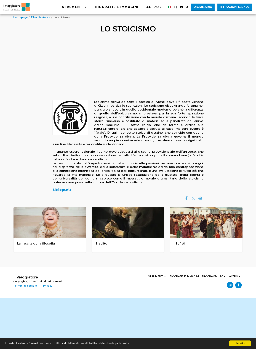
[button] (74, 7)
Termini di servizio (25, 285)
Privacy (47, 285)
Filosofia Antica (40, 17)
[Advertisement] (128, 74)
